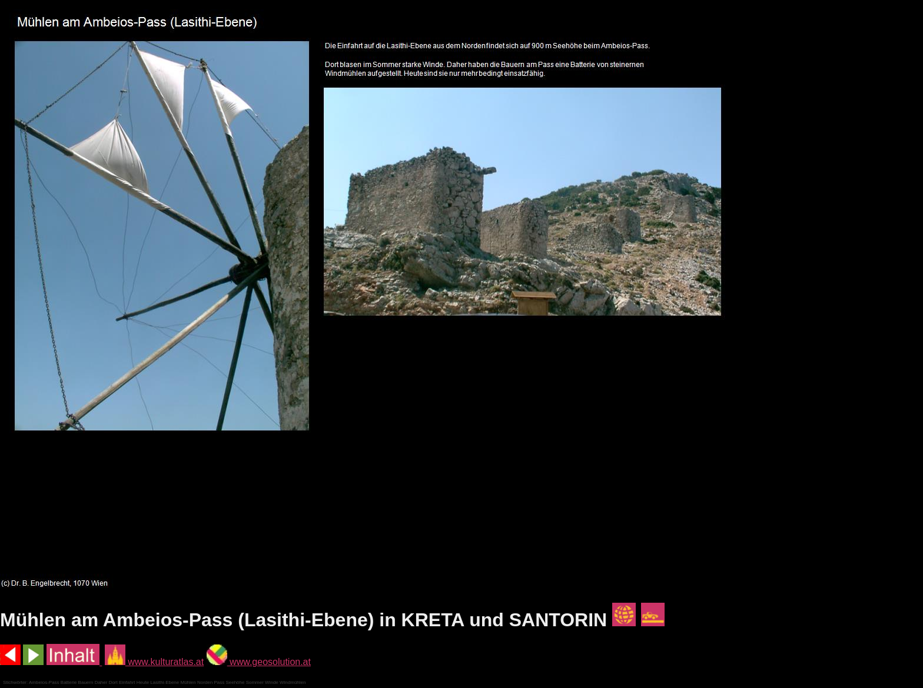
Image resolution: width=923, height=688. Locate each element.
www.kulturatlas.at (154, 662)
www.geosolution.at (259, 662)
